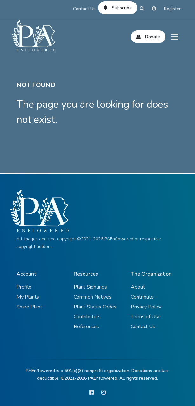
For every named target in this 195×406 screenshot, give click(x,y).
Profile (24, 286)
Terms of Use (146, 316)
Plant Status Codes (95, 306)
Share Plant (29, 306)
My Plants (28, 297)
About (138, 286)
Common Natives (92, 297)
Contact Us (84, 9)
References (86, 326)
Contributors (87, 316)
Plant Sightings (90, 286)
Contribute (142, 297)
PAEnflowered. (103, 378)
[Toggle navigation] (174, 36)
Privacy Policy (146, 306)
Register (172, 9)
